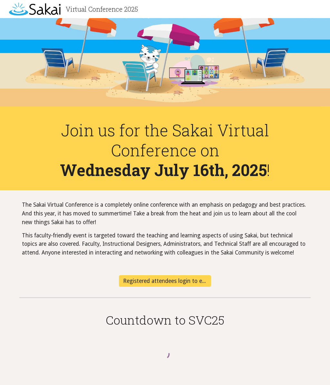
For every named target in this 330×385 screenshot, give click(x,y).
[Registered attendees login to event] (165, 281)
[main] (165, 150)
